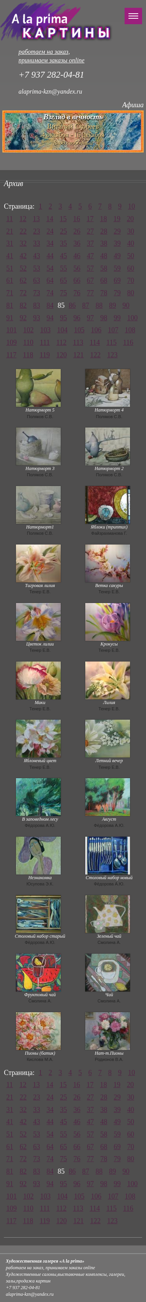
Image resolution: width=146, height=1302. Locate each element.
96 (77, 318)
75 (63, 293)
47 (90, 256)
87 (85, 305)
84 (50, 305)
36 (77, 243)
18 (103, 219)
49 (117, 256)
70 (130, 280)
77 (90, 293)
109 (11, 342)
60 (130, 268)
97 (90, 318)
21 (9, 231)
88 (99, 305)
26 (77, 231)
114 (95, 342)
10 (131, 206)
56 (77, 268)
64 (50, 280)
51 (9, 268)
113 (78, 342)
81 (9, 305)
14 (49, 219)
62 (23, 280)
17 (89, 219)
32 (23, 243)
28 (103, 231)
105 (79, 330)
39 (117, 243)
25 (63, 231)
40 (130, 243)
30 (130, 231)
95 (63, 318)
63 (36, 280)
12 (22, 219)
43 (36, 256)
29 (117, 231)
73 (36, 293)
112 (61, 342)
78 (103, 293)
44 (50, 256)
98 (103, 318)
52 (23, 268)
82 (23, 305)
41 (9, 256)
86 (72, 305)
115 (111, 342)
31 (9, 243)
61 (9, 280)
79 (117, 293)
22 (23, 231)
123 (112, 355)
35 (63, 243)
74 (50, 293)
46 (77, 256)
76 (77, 293)
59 (117, 268)
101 (11, 330)
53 (36, 268)
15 (63, 219)
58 (103, 268)
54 (50, 268)
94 (50, 318)
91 (9, 318)
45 (63, 256)
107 (113, 330)
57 (90, 268)
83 (36, 305)
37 (90, 243)
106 (96, 330)
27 (90, 231)
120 (61, 355)
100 (132, 318)
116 (128, 342)
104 (62, 330)
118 (28, 355)
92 (23, 318)
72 (23, 293)
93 (36, 318)
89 (112, 305)
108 (130, 330)
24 (50, 231)
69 (117, 280)
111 (45, 342)
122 (95, 355)
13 (36, 219)
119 (45, 355)
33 (36, 243)
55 (63, 268)
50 (130, 256)
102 (28, 330)
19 (116, 219)
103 (45, 330)
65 (63, 280)
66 (77, 280)
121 (78, 355)
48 (103, 256)
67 (90, 280)
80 (130, 293)
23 (36, 231)
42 (23, 256)
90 (126, 305)
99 (117, 318)
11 (9, 219)
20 (130, 219)
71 (9, 293)
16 (76, 219)
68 (103, 280)
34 (50, 243)
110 (28, 342)
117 (11, 355)
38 (103, 243)
